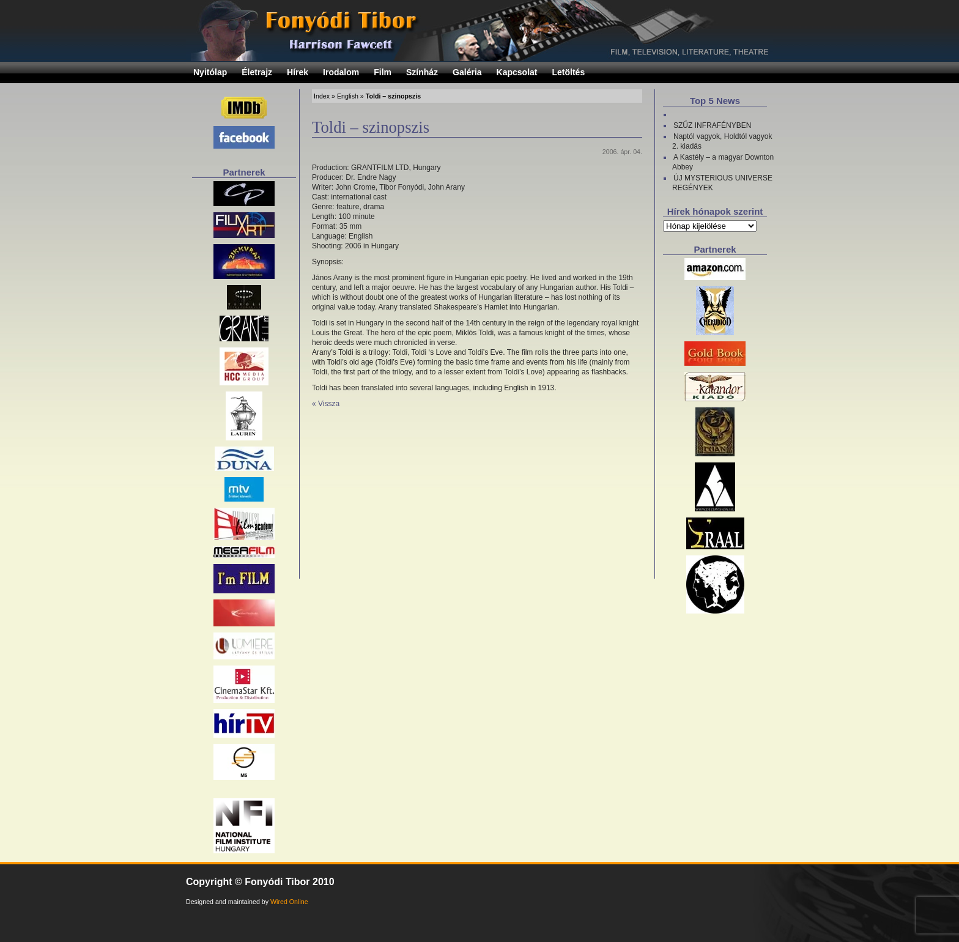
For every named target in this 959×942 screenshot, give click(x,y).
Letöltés (568, 72)
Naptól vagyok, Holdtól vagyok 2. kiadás (722, 141)
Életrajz (257, 72)
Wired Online (289, 901)
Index (322, 96)
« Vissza (325, 403)
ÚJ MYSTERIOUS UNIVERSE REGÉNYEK (722, 183)
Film (382, 72)
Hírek (297, 72)
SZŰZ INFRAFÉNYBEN (712, 125)
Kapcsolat (517, 72)
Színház (422, 72)
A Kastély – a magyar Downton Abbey (723, 162)
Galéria (467, 72)
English (347, 96)
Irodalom (341, 72)
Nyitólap (210, 72)
